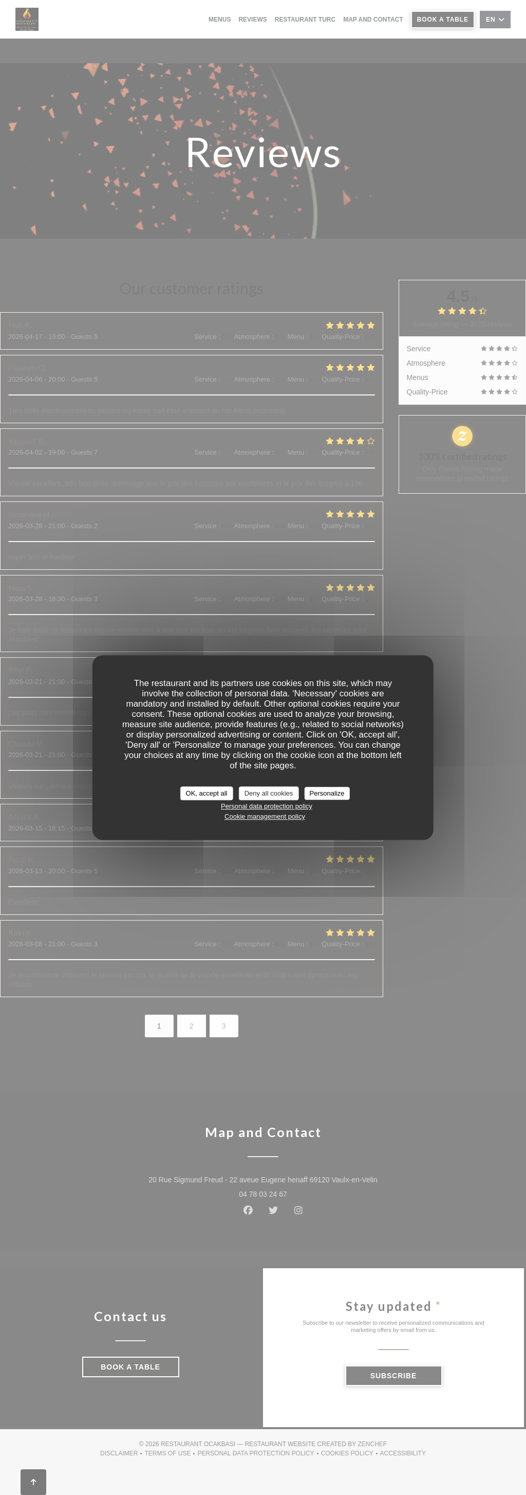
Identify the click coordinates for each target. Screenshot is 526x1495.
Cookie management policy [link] (264, 816)
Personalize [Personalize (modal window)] (326, 793)
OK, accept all (207, 793)
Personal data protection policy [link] (266, 806)
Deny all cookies (269, 793)
